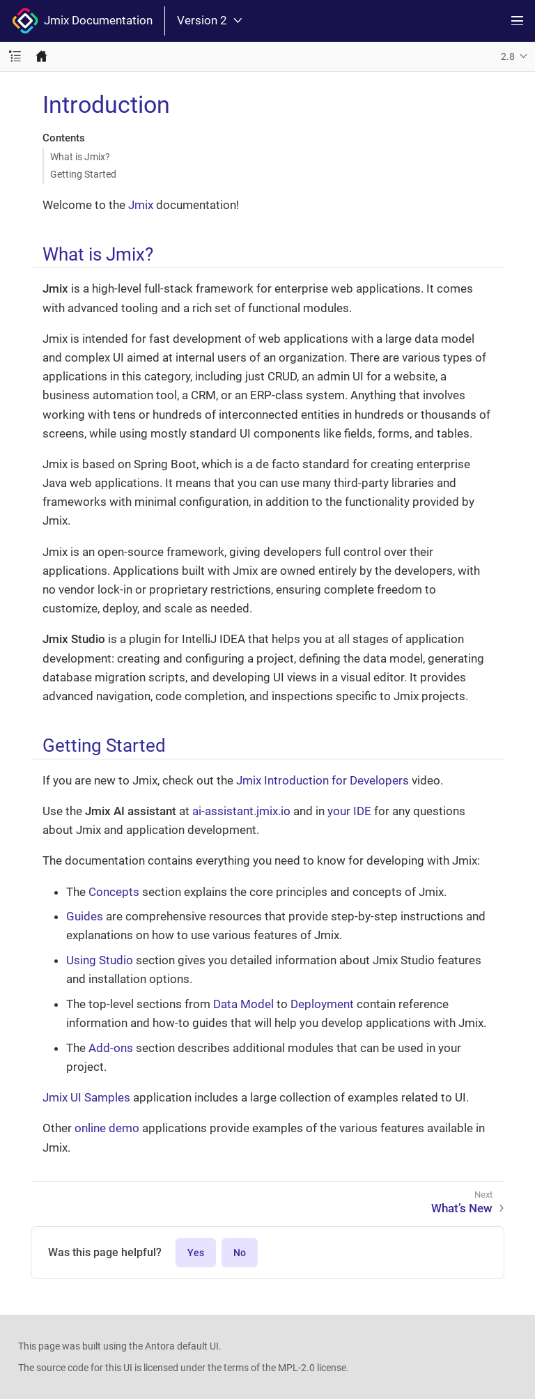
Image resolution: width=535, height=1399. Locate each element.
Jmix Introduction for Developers (322, 780)
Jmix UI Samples (86, 1097)
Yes (195, 1252)
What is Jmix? (80, 156)
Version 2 (209, 20)
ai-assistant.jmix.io (241, 811)
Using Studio (99, 960)
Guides (84, 916)
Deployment (322, 1004)
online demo (107, 1128)
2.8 (508, 56)
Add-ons (110, 1048)
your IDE (349, 811)
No (239, 1252)
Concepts (113, 892)
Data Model (243, 1004)
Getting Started (83, 174)
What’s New (462, 1208)
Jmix (140, 205)
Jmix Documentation (82, 21)
